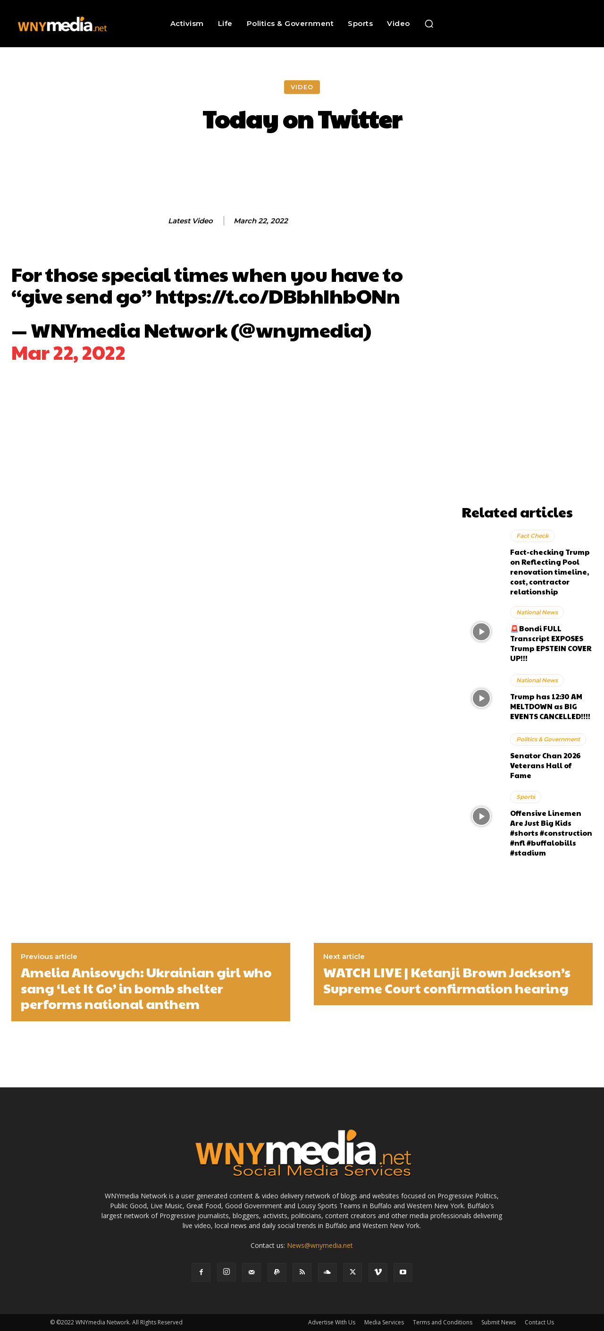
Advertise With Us (331, 1322)
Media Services (384, 1322)
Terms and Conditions (442, 1322)
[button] (428, 23)
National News (537, 612)
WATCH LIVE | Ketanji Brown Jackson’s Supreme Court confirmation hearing (446, 980)
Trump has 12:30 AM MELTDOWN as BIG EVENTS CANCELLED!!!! (550, 706)
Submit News (498, 1322)
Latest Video (190, 221)
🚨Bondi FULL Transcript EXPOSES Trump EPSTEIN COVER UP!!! (550, 643)
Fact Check (532, 535)
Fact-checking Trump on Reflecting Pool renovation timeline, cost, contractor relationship (550, 571)
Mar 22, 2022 (68, 351)
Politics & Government (548, 739)
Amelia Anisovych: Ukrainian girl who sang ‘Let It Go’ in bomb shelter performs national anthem (146, 988)
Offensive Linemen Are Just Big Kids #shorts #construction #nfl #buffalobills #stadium (551, 832)
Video (302, 87)
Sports (525, 796)
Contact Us (539, 1322)
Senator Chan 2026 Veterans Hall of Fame (545, 765)
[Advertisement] (527, 358)
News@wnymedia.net (320, 1245)
